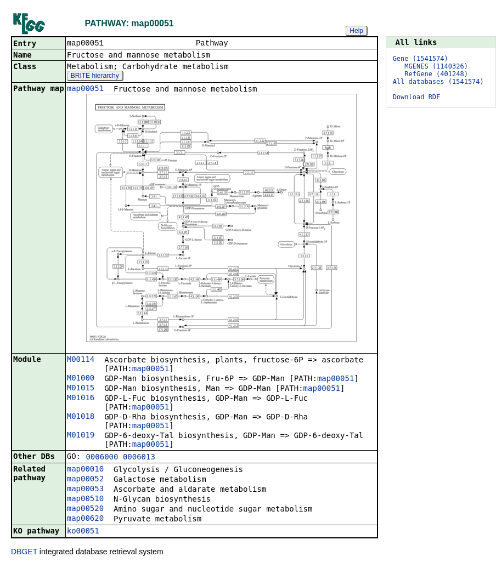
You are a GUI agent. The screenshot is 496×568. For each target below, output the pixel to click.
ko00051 (83, 531)
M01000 (81, 378)
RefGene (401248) (436, 74)
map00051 (85, 89)
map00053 (85, 489)
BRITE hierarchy (95, 77)
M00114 (81, 360)
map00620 (85, 519)
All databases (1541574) (438, 82)
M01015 (81, 388)
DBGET (24, 552)
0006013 (139, 457)
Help (356, 31)
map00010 (85, 469)
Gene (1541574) (420, 59)
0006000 (102, 457)
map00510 (85, 499)
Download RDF (417, 97)
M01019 (81, 435)
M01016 (81, 398)
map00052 (85, 479)
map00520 (85, 509)
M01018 (81, 417)
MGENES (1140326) (436, 66)
